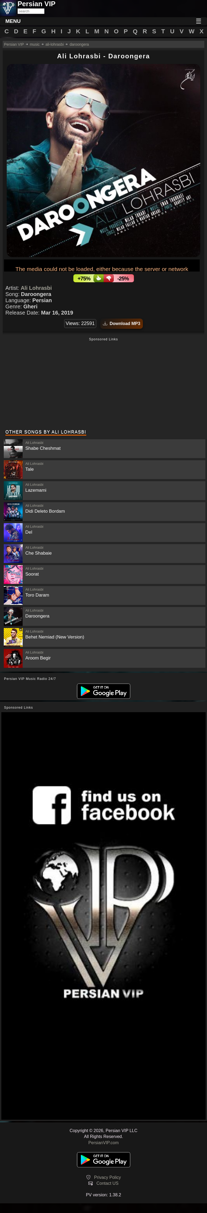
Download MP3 (121, 323)
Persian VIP (14, 44)
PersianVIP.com (103, 1142)
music (35, 44)
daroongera (79, 44)
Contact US (107, 1183)
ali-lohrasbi (55, 44)
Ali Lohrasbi (36, 288)
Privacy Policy (107, 1177)
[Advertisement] (103, 384)
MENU (13, 21)
